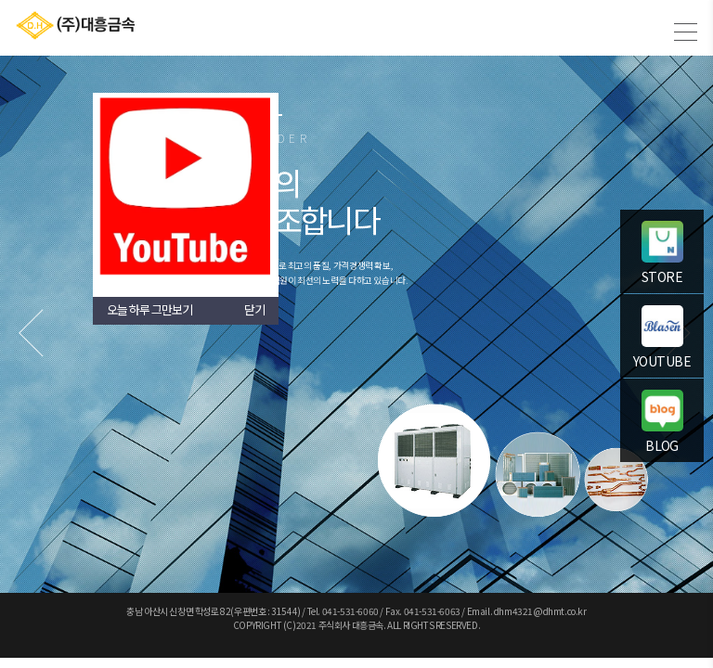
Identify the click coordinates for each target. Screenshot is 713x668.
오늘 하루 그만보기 (149, 309)
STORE (662, 253)
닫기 (254, 309)
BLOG (662, 422)
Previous (32, 332)
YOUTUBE (662, 337)
